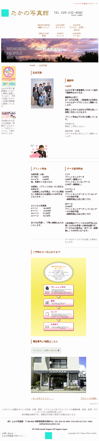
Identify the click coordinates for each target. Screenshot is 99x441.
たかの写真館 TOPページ (12, 436)
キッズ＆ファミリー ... (42, 398)
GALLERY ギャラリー (60, 26)
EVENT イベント (60, 34)
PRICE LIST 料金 (44, 34)
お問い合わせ (8, 433)
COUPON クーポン (77, 34)
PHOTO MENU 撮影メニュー (44, 26)
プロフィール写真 (89, 398)
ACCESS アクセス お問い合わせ (76, 27)
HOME (32, 65)
